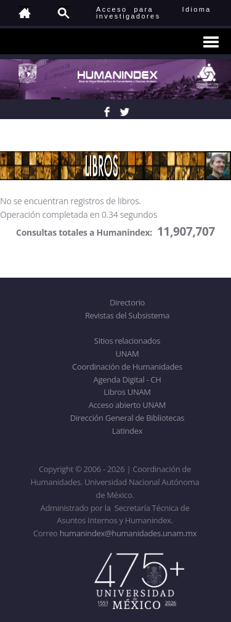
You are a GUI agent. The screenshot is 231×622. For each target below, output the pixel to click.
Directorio (127, 302)
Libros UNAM (126, 391)
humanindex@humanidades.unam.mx (128, 533)
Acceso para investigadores (128, 13)
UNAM (127, 353)
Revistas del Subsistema (127, 315)
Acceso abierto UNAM (127, 404)
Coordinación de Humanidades (127, 366)
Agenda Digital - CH (127, 379)
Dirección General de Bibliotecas (127, 417)
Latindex (127, 430)
